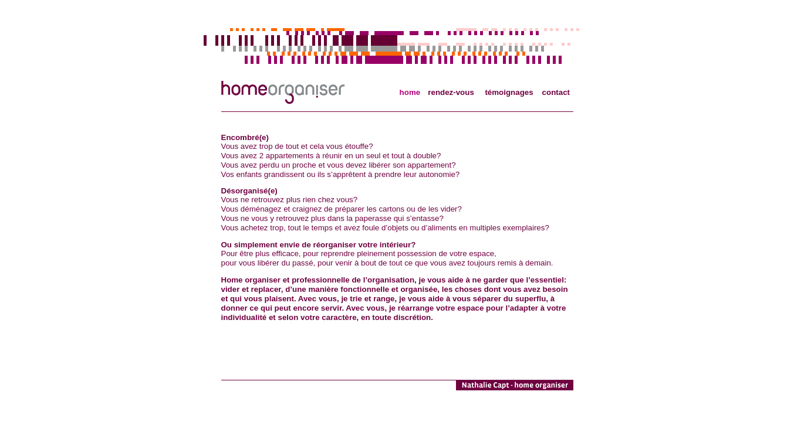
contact (556, 92)
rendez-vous (451, 92)
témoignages (509, 92)
